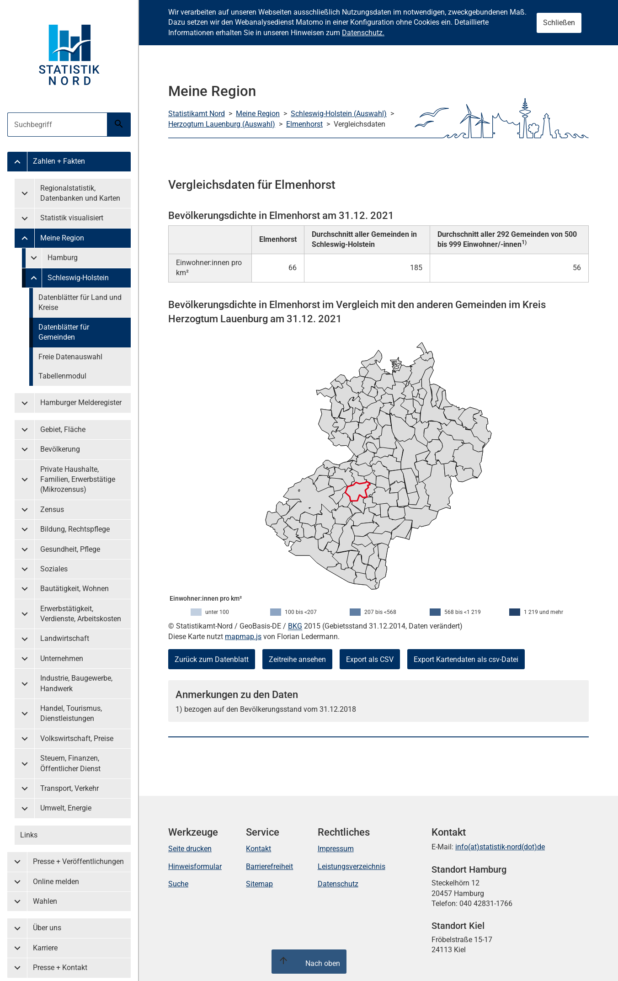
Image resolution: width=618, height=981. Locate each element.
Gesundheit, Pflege (70, 549)
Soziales (54, 569)
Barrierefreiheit (269, 866)
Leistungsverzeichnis (351, 866)
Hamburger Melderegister (81, 402)
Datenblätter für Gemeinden (63, 332)
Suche (178, 884)
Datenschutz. (363, 32)
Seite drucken (190, 848)
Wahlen (45, 901)
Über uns (47, 927)
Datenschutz (338, 884)
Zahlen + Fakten (59, 161)
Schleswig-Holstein (78, 277)
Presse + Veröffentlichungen (78, 861)
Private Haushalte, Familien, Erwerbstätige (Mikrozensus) (77, 479)
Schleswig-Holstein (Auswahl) (339, 113)
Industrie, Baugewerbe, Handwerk (76, 683)
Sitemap (259, 884)
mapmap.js (243, 636)
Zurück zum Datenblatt (212, 659)
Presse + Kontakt (60, 967)
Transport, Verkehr (69, 788)
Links (28, 835)
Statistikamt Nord (196, 113)
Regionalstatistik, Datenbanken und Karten (80, 193)
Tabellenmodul (62, 376)
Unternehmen (61, 658)
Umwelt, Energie (65, 808)
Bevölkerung (60, 449)
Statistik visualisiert (71, 217)
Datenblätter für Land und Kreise (80, 302)
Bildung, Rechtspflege (75, 529)
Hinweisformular (195, 866)
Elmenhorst (304, 124)
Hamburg (63, 257)
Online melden (56, 881)
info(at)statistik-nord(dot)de (500, 846)
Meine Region (62, 238)
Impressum (336, 848)
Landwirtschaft (64, 638)
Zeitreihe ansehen (297, 659)
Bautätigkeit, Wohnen (74, 588)
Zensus (52, 509)
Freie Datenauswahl (70, 356)
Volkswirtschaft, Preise (76, 738)
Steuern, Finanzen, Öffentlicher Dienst (70, 763)
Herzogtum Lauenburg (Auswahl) (221, 124)
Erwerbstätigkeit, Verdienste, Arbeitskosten (80, 613)
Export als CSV (370, 659)
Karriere (45, 948)
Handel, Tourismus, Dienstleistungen (71, 713)
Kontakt (258, 848)
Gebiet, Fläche (62, 429)
